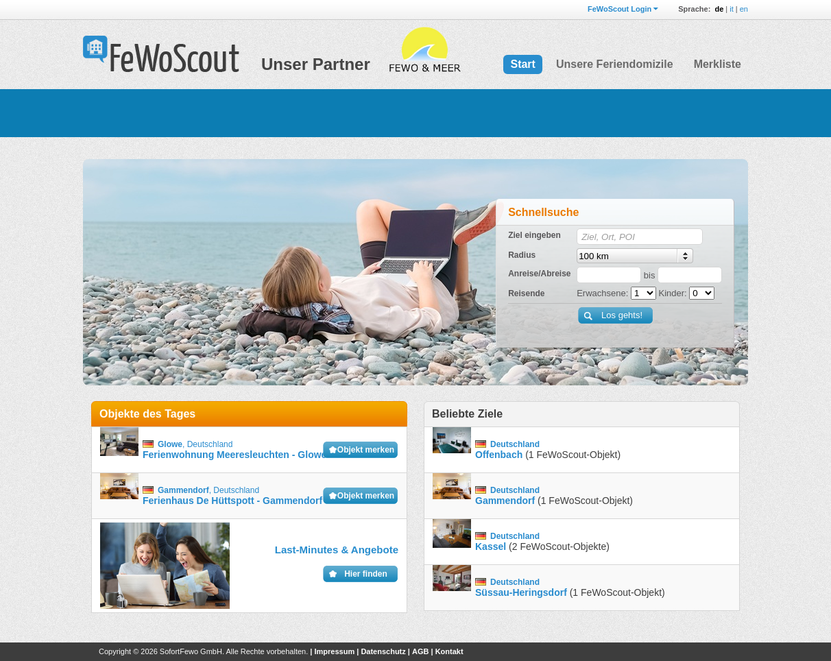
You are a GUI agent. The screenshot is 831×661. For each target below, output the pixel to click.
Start (522, 64)
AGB (420, 651)
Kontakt (449, 651)
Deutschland (210, 444)
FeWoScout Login (619, 9)
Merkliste (717, 64)
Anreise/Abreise (539, 273)
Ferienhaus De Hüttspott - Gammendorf (232, 500)
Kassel (490, 546)
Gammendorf (505, 500)
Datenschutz (383, 651)
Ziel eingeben (534, 235)
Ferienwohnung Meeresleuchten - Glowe (234, 454)
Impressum (334, 651)
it (732, 9)
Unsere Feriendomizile (614, 64)
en (744, 9)
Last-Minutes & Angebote (336, 549)
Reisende (526, 293)
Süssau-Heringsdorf (521, 592)
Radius (521, 255)
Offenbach (498, 454)
